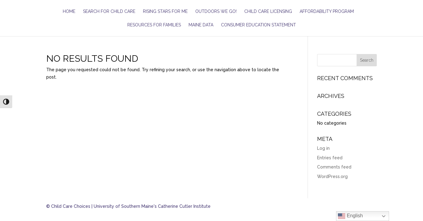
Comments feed (334, 167)
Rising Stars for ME (165, 11)
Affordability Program (327, 11)
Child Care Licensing (268, 11)
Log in (323, 148)
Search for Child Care (109, 11)
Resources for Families (154, 25)
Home (69, 11)
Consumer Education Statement (258, 25)
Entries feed (330, 157)
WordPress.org (332, 176)
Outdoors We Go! (216, 11)
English (350, 216)
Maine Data (201, 25)
